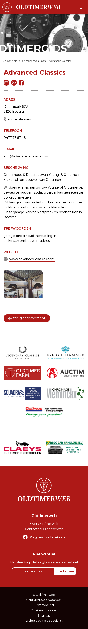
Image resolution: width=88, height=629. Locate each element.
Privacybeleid (44, 605)
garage (9, 236)
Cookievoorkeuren (44, 610)
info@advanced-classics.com (26, 156)
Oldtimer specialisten (32, 60)
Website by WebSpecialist (44, 620)
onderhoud (25, 236)
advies (45, 241)
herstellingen (45, 236)
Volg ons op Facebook (47, 537)
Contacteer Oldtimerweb (44, 529)
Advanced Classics (60, 60)
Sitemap (44, 615)
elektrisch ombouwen (21, 241)
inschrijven (65, 571)
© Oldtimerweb (44, 594)
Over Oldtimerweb (44, 524)
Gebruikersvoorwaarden (44, 600)
